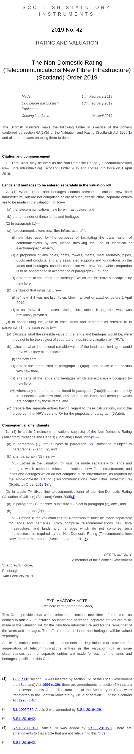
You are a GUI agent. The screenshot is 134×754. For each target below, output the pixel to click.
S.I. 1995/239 (23, 710)
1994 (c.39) (51, 685)
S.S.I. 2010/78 (100, 728)
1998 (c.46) (28, 700)
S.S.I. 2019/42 (24, 719)
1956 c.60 (20, 679)
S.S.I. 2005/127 (26, 728)
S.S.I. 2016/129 (88, 710)
